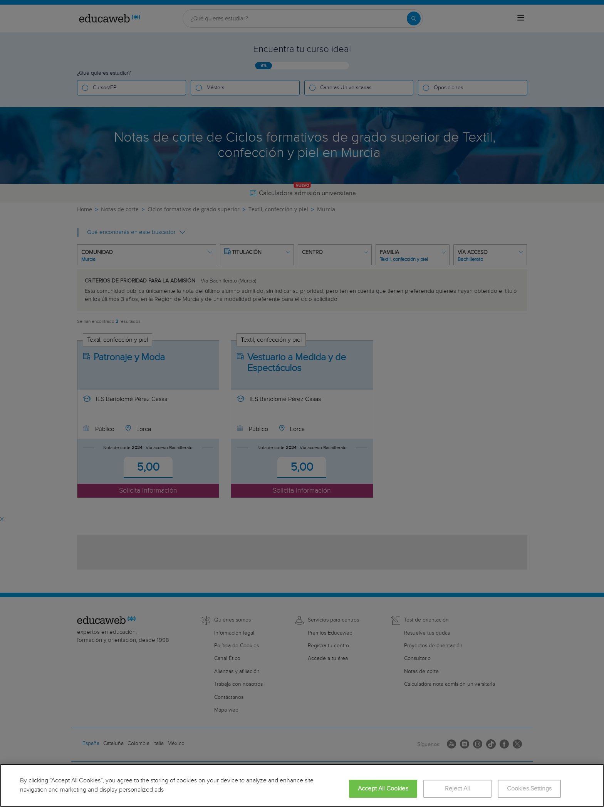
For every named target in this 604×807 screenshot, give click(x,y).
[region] (302, 785)
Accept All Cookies (383, 788)
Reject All (457, 788)
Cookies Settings (529, 788)
